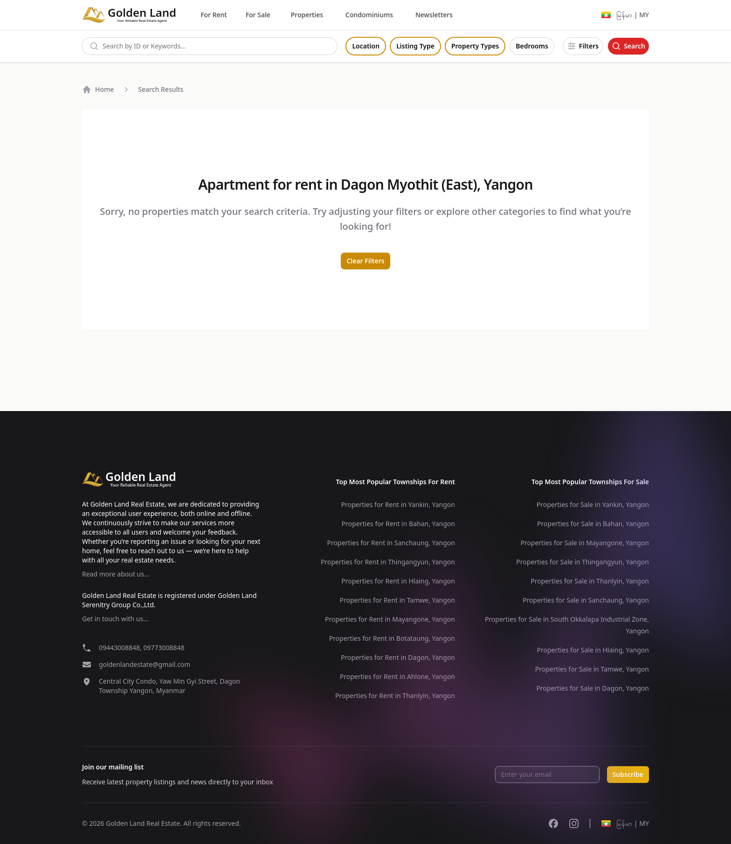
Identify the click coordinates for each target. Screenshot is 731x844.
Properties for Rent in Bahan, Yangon (398, 523)
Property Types (475, 45)
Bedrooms (532, 45)
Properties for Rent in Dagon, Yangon (398, 657)
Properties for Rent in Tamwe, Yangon (397, 600)
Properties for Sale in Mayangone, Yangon (584, 542)
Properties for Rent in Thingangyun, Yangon (388, 561)
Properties (307, 14)
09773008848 (163, 647)
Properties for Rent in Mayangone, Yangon (390, 619)
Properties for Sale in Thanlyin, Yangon (590, 580)
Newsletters (434, 14)
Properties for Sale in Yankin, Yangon (593, 504)
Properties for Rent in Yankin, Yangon (398, 504)
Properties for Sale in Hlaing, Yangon (593, 649)
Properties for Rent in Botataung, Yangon (392, 638)
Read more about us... (115, 574)
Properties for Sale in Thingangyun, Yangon (582, 561)
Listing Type (415, 45)
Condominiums (369, 14)
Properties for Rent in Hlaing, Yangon (398, 580)
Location (365, 45)
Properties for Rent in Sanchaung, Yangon (391, 542)
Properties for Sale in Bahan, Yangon (593, 523)
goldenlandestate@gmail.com (144, 664)
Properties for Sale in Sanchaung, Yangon (586, 600)
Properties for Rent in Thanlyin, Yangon (395, 695)
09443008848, (121, 647)
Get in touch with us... (115, 618)
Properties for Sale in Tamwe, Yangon (592, 669)
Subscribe (628, 774)
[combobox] (209, 46)
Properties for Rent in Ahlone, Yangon (397, 676)
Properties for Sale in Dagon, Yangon (592, 688)
